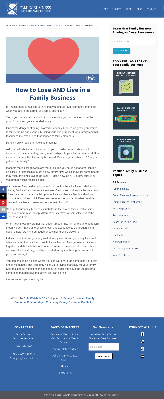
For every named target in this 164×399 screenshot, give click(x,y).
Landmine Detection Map (65, 349)
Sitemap (64, 366)
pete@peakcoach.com (27, 358)
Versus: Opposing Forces (126, 248)
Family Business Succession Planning (131, 195)
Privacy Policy (65, 373)
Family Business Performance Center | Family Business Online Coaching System (30, 8)
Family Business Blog (21, 25)
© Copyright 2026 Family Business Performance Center (71, 394)
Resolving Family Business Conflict (68, 302)
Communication (121, 228)
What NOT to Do (121, 255)
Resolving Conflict (122, 208)
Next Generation (121, 242)
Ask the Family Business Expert (64, 357)
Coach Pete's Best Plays (125, 222)
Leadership (118, 235)
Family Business (74, 298)
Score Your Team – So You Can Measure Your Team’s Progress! (65, 338)
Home (8, 25)
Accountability (120, 215)
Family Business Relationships (44, 25)
